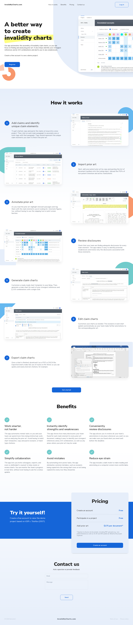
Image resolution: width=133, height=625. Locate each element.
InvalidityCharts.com (13, 4)
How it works (53, 5)
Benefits (63, 5)
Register (12, 64)
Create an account (100, 545)
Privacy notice (124, 619)
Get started (66, 390)
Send (66, 597)
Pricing (72, 5)
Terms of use (114, 619)
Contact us (81, 5)
